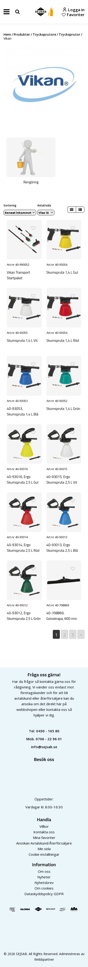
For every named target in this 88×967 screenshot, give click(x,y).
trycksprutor (69, 34)
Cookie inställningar (44, 854)
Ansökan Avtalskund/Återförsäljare (44, 843)
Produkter (22, 34)
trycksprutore (44, 34)
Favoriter (73, 15)
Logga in (73, 9)
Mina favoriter (44, 837)
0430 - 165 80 (47, 731)
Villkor (44, 826)
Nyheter (44, 877)
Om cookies (44, 888)
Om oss (44, 871)
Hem (7, 34)
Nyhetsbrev (44, 882)
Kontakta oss (44, 832)
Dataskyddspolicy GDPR (44, 893)
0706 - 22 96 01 (49, 739)
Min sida (44, 848)
